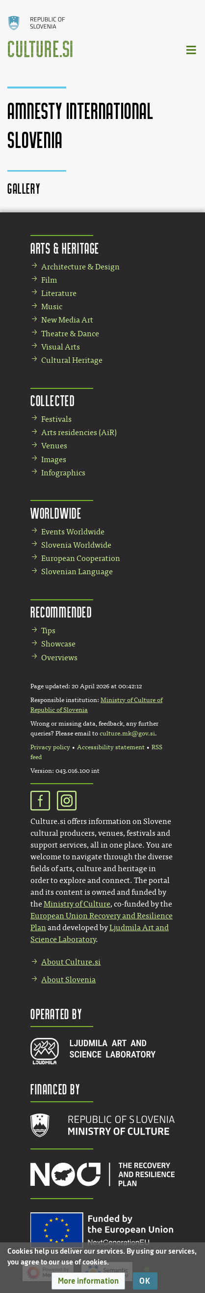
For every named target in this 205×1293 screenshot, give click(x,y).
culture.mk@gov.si (127, 733)
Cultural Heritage (71, 360)
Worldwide (55, 513)
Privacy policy (50, 747)
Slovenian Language (77, 571)
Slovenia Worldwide (76, 545)
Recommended (61, 612)
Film (49, 280)
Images (53, 459)
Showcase (58, 643)
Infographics (63, 472)
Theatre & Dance (70, 333)
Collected (52, 400)
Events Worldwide (72, 531)
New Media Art (67, 319)
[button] (88, 1281)
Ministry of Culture (77, 904)
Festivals (56, 419)
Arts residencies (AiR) (79, 432)
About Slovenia (68, 979)
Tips (48, 630)
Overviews (59, 657)
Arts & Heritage (65, 248)
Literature (59, 293)
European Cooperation (80, 558)
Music (51, 306)
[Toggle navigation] (191, 49)
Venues (54, 445)
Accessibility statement (111, 747)
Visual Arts (60, 347)
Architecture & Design (80, 266)
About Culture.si (71, 962)
